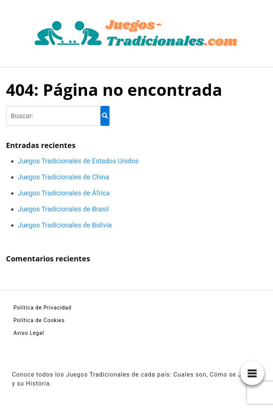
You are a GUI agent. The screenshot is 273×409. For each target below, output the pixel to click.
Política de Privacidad (42, 308)
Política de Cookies (39, 320)
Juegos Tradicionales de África (64, 193)
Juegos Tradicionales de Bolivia (65, 225)
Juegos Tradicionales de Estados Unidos (78, 161)
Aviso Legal (28, 333)
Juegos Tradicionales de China (63, 177)
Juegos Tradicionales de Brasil (63, 209)
